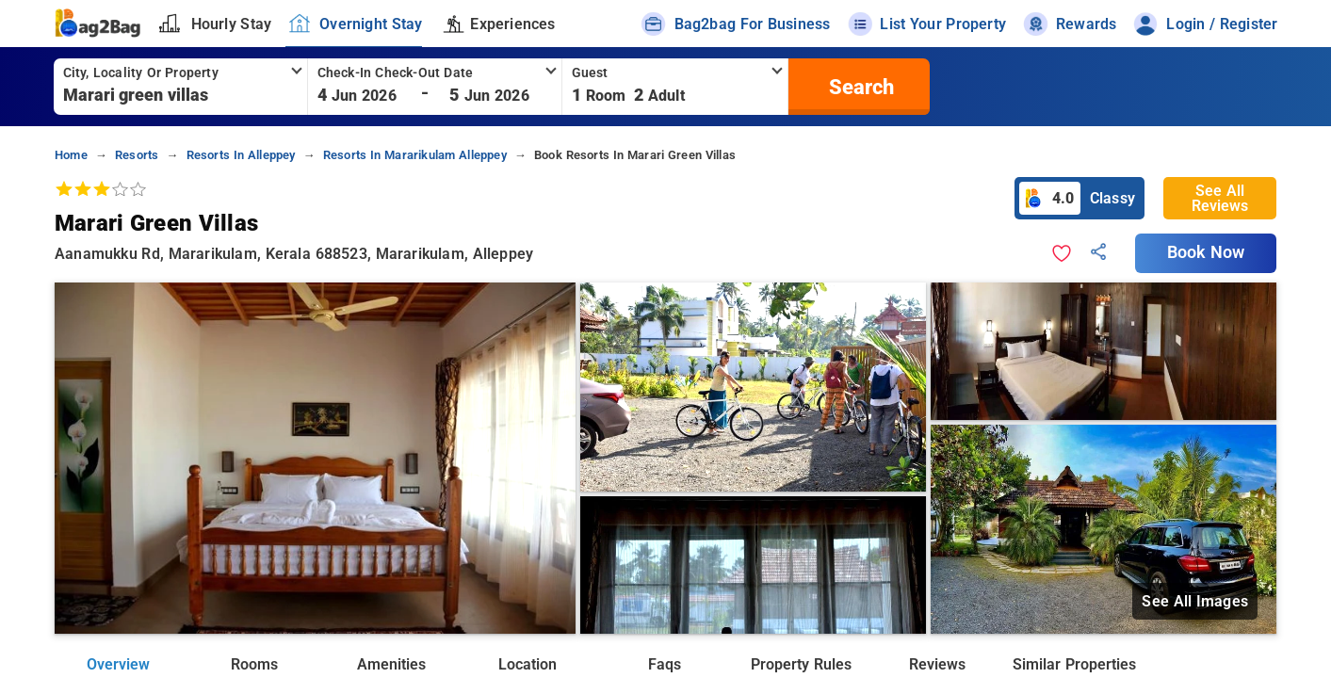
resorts (136, 155)
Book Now (1205, 252)
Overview (118, 664)
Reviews (937, 664)
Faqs (664, 664)
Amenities (391, 664)
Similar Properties (1074, 664)
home (71, 155)
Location (527, 664)
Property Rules (801, 664)
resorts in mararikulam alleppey (415, 155)
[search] (859, 86)
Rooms (254, 664)
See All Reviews (1220, 198)
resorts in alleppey (241, 155)
